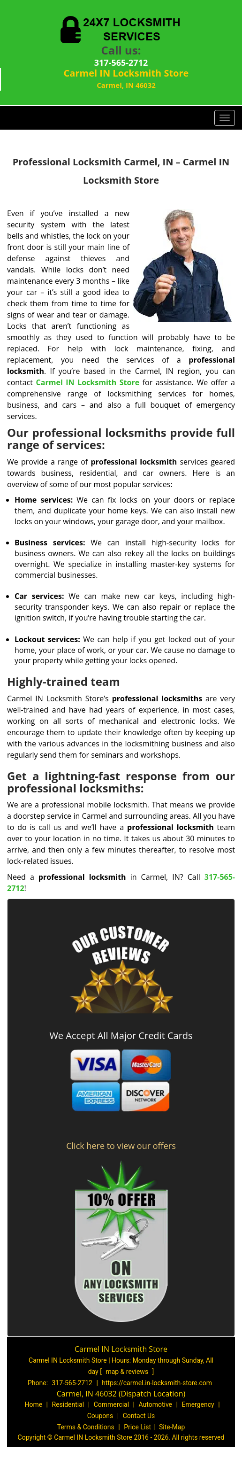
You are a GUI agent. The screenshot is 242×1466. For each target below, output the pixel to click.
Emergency (198, 1404)
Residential (68, 1404)
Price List (137, 1427)
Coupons (100, 1415)
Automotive (155, 1404)
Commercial (111, 1404)
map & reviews (128, 1371)
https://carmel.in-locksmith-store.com (157, 1383)
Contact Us (139, 1415)
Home (33, 1404)
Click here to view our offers (121, 1145)
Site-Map (172, 1427)
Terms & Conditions (85, 1427)
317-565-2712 (121, 62)
